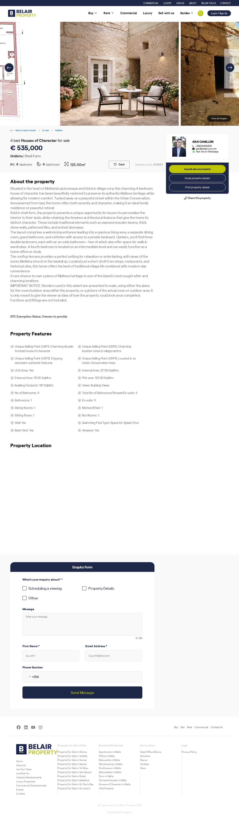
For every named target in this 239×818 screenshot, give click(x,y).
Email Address (96, 646)
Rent (189, 727)
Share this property (197, 198)
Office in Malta (106, 755)
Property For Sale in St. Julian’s (74, 788)
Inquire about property (197, 169)
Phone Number (32, 667)
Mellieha (58, 130)
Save (119, 164)
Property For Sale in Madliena (73, 780)
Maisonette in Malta (109, 760)
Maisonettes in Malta (110, 772)
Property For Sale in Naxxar (72, 764)
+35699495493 (204, 146)
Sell (183, 727)
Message (28, 609)
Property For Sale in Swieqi (72, 760)
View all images (219, 118)
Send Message (82, 692)
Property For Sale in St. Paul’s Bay (75, 784)
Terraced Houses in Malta (112, 780)
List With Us (22, 773)
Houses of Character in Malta (114, 784)
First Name (31, 646)
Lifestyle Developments (29, 777)
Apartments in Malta (110, 751)
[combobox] (31, 676)
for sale (45, 130)
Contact (20, 793)
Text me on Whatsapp (207, 151)
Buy (176, 727)
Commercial (201, 727)
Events (19, 789)
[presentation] (9, 68)
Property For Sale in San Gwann (75, 772)
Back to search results (23, 130)
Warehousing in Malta (110, 764)
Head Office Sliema (150, 751)
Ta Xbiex (144, 764)
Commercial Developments (31, 785)
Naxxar (144, 760)
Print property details (197, 187)
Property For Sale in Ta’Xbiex (73, 768)
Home (19, 761)
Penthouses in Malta (110, 768)
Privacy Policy (189, 751)
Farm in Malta (106, 776)
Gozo (143, 768)
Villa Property (106, 788)
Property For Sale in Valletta (73, 755)
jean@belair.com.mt (206, 148)
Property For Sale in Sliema (72, 751)
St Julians (145, 755)
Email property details (197, 178)
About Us (21, 765)
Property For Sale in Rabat (72, 776)
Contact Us (217, 727)
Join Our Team (24, 769)
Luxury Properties (26, 781)
